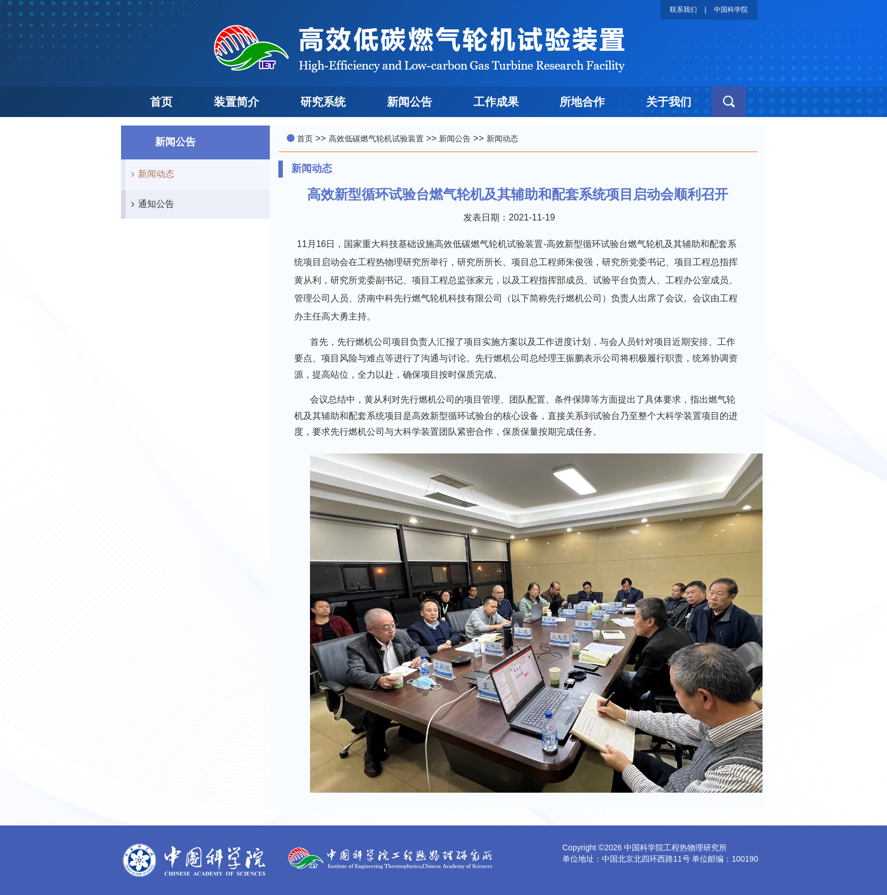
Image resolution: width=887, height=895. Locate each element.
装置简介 (236, 102)
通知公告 (150, 204)
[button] (729, 102)
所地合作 (582, 102)
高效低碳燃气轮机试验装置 (376, 138)
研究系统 (323, 102)
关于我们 (668, 102)
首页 (161, 102)
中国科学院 (731, 10)
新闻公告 (409, 102)
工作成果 (496, 102)
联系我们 (683, 10)
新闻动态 (150, 174)
